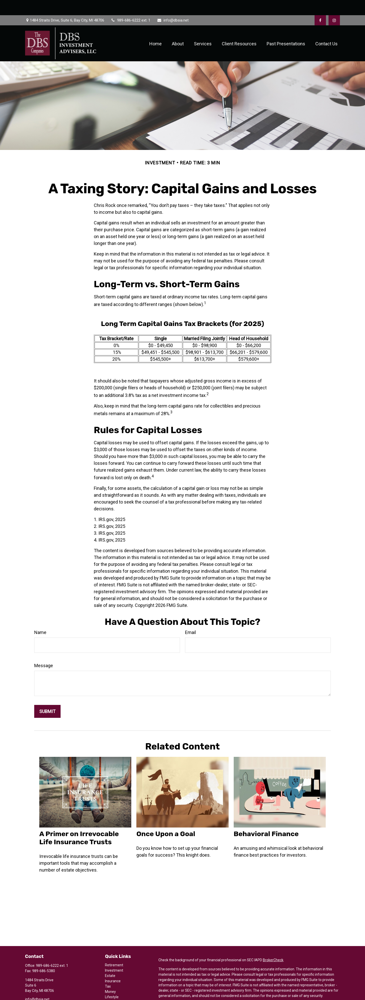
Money (110, 976)
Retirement (114, 950)
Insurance (113, 966)
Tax (108, 971)
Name (40, 617)
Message (43, 650)
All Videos (113, 992)
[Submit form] (47, 696)
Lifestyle (112, 982)
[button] (155, 28)
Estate (110, 960)
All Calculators (116, 998)
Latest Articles (116, 987)
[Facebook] (320, 5)
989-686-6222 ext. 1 (130, 5)
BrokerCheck (273, 945)
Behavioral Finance (266, 819)
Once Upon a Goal (165, 819)
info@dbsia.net (172, 5)
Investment (114, 955)
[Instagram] (37, 992)
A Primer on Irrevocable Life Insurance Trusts (79, 823)
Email (190, 617)
